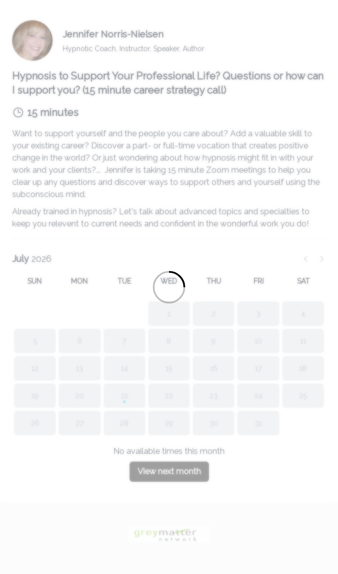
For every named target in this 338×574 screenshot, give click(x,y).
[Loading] (169, 287)
